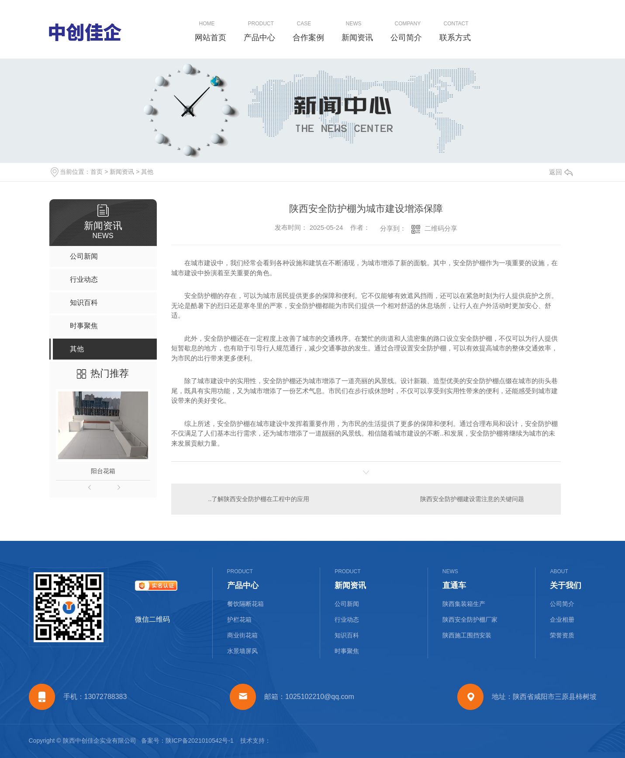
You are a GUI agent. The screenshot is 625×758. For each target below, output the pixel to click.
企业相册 (562, 619)
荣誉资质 (562, 635)
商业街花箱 (242, 635)
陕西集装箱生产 (463, 603)
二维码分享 (441, 228)
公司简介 (406, 37)
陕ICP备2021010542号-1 (200, 740)
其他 (147, 171)
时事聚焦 (347, 650)
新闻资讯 (357, 37)
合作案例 (308, 37)
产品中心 (259, 37)
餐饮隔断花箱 (245, 603)
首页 (96, 171)
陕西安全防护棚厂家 (469, 619)
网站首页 (210, 37)
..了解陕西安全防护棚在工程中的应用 (259, 498)
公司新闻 (347, 603)
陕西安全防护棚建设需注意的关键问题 (472, 498)
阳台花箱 (103, 470)
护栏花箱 (239, 619)
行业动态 (347, 619)
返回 (561, 172)
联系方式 (455, 37)
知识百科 (347, 635)
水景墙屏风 (242, 650)
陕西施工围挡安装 (466, 635)
